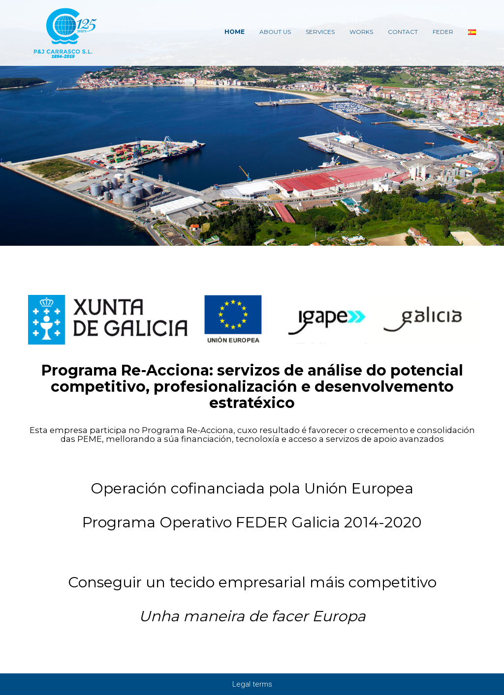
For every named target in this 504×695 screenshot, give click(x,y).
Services (320, 31)
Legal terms (252, 684)
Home (234, 31)
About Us (275, 31)
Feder (443, 31)
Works (361, 31)
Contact (403, 31)
